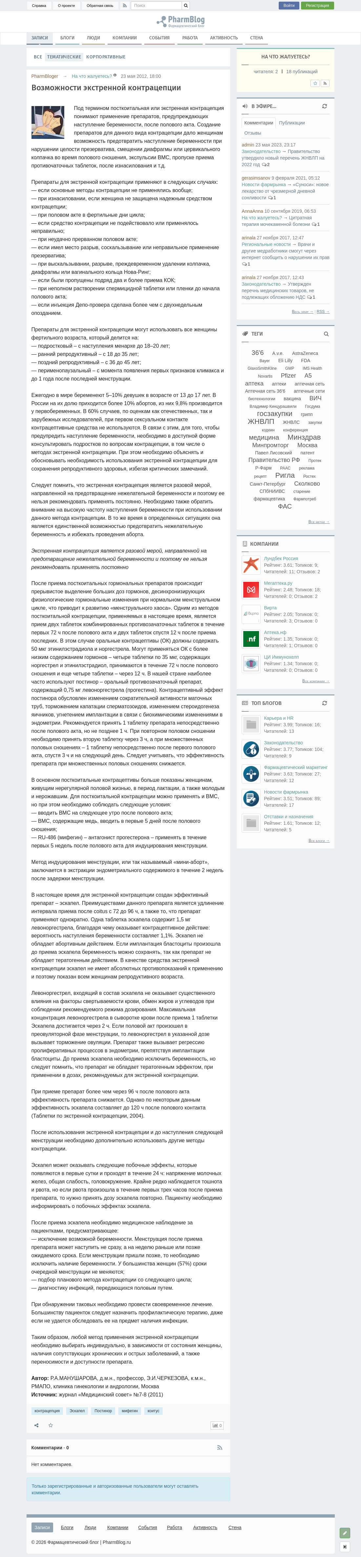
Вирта (270, 607)
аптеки (279, 383)
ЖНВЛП (261, 421)
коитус (153, 1411)
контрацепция (47, 1411)
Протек (315, 460)
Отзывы (252, 133)
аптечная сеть (310, 383)
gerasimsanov (256, 178)
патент (307, 452)
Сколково (307, 483)
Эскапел (77, 1411)
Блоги (67, 38)
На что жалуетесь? (92, 76)
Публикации (292, 122)
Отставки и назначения (288, 816)
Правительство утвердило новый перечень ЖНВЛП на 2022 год (283, 158)
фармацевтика (269, 498)
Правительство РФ (274, 460)
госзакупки (274, 413)
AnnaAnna (252, 211)
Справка (39, 6)
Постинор (103, 1411)
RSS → (323, 311)
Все (38, 57)
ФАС (285, 506)
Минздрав (304, 437)
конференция (295, 430)
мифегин (130, 1411)
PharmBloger (44, 76)
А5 (308, 375)
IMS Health (312, 368)
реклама (306, 468)
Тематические (64, 57)
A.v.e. (278, 353)
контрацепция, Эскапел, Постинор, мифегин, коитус (180, 21)
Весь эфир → (302, 311)
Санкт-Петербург (268, 484)
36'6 (257, 352)
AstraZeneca (305, 353)
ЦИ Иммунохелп (281, 657)
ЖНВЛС (291, 422)
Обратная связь (100, 6)
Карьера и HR (278, 718)
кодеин (268, 430)
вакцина (292, 398)
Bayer (264, 361)
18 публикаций (301, 71)
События (159, 38)
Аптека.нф (275, 632)
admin (248, 144)
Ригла (285, 475)
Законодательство (261, 151)
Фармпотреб (304, 499)
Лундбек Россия (281, 558)
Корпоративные (106, 57)
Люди (93, 38)
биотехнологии (261, 399)
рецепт (260, 476)
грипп (307, 414)
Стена (256, 38)
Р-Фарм (263, 468)
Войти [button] (289, 5)
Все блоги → (319, 840)
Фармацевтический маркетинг (296, 767)
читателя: (266, 71)
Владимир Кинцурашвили (273, 406)
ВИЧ (316, 398)
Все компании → (316, 681)
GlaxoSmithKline (262, 368)
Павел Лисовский (273, 452)
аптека (254, 383)
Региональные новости (266, 244)
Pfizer (288, 375)
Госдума (312, 406)
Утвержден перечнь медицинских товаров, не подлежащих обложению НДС (278, 290)
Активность (224, 38)
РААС (285, 468)
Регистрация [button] (317, 5)
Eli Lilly (285, 360)
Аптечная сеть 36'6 (265, 391)
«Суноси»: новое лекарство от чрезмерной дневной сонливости (285, 191)
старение (301, 491)
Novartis (265, 376)
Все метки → (319, 521)
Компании (124, 38)
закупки (315, 422)
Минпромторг (270, 445)
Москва (307, 445)
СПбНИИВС (272, 491)
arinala (248, 237)
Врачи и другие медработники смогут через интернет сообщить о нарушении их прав (286, 251)
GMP (289, 368)
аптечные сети (309, 391)
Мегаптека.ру (278, 583)
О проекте (66, 6)
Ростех (309, 476)
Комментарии (258, 122)
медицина (264, 437)
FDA (305, 360)
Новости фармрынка (264, 184)
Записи (39, 39)
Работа (190, 38)
